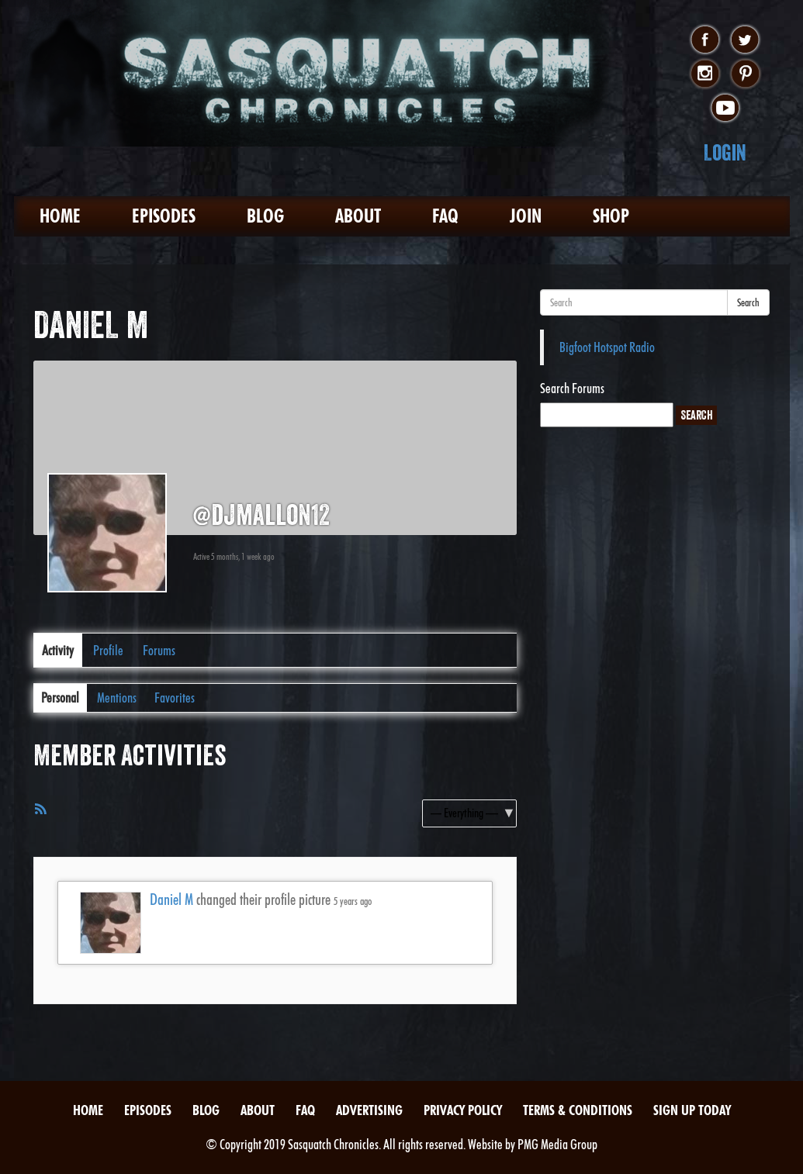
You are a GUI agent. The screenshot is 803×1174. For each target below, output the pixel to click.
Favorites (174, 697)
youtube (725, 109)
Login (725, 152)
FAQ (445, 216)
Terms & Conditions (577, 1110)
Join (526, 216)
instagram (705, 74)
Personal (60, 697)
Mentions (117, 697)
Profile (108, 650)
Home (60, 216)
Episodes (164, 216)
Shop (611, 216)
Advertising (369, 1110)
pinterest (745, 74)
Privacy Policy (463, 1110)
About (358, 216)
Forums (159, 650)
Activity (58, 650)
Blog (265, 216)
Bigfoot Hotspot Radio (607, 347)
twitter (745, 40)
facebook (705, 40)
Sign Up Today (692, 1110)
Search (748, 302)
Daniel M (171, 899)
